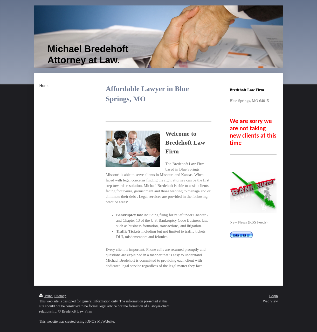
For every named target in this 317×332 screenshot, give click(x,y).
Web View (270, 301)
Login (273, 296)
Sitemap (60, 296)
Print (46, 296)
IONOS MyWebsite (99, 321)
